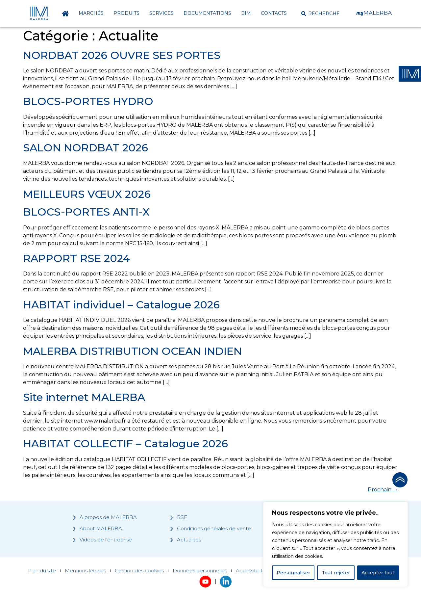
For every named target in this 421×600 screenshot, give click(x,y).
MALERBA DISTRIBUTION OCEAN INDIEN (132, 351)
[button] (320, 13)
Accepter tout (377, 573)
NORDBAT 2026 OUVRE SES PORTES (121, 55)
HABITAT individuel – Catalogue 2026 (121, 304)
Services (161, 13)
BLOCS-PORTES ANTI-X (86, 211)
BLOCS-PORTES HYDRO (88, 101)
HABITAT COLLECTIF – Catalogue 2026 (125, 443)
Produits (126, 13)
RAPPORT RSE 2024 (76, 258)
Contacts (274, 13)
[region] (335, 544)
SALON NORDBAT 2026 (85, 147)
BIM (246, 13)
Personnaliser (293, 573)
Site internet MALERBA (84, 397)
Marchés (91, 13)
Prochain (383, 489)
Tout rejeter (336, 573)
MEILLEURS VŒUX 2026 (87, 194)
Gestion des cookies (139, 571)
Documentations (207, 13)
